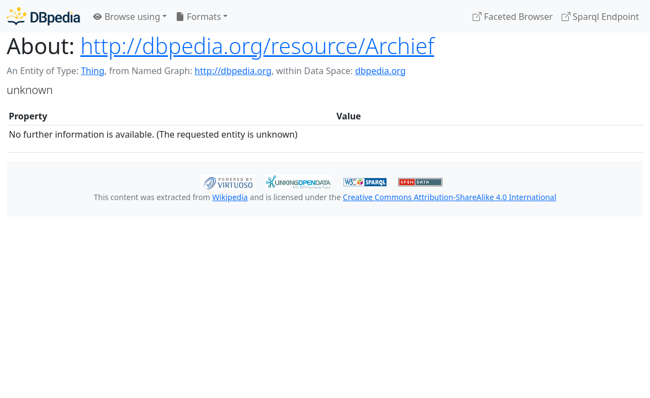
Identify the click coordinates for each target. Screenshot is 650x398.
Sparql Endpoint (600, 17)
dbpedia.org (380, 71)
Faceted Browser (513, 17)
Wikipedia (229, 197)
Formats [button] (198, 17)
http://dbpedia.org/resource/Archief (257, 46)
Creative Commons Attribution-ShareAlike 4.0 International (449, 197)
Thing (92, 71)
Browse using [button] (126, 17)
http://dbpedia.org (232, 71)
